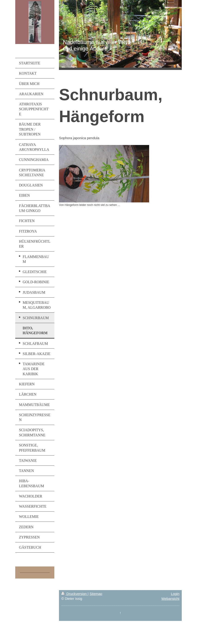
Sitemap (95, 594)
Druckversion (74, 594)
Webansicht (170, 599)
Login (175, 594)
